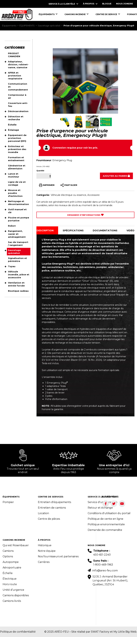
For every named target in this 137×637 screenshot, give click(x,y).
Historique (44, 545)
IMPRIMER (47, 185)
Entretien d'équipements (54, 502)
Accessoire (93, 195)
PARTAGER (68, 185)
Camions (8, 550)
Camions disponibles (16, 595)
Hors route (10, 584)
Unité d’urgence (13, 589)
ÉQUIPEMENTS (27, 25)
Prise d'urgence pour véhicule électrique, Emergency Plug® (99, 25)
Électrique (9, 578)
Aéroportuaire (12, 567)
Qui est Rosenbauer (16, 545)
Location (43, 513)
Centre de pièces (49, 518)
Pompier (8, 502)
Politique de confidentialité (18, 631)
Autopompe (11, 562)
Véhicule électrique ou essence (68, 195)
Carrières (43, 562)
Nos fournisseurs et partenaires (58, 556)
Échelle (8, 573)
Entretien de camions (52, 507)
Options (8, 556)
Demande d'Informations (85, 215)
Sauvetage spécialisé (49, 25)
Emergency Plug (62, 160)
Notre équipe (47, 550)
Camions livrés (12, 600)
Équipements (9, 25)
